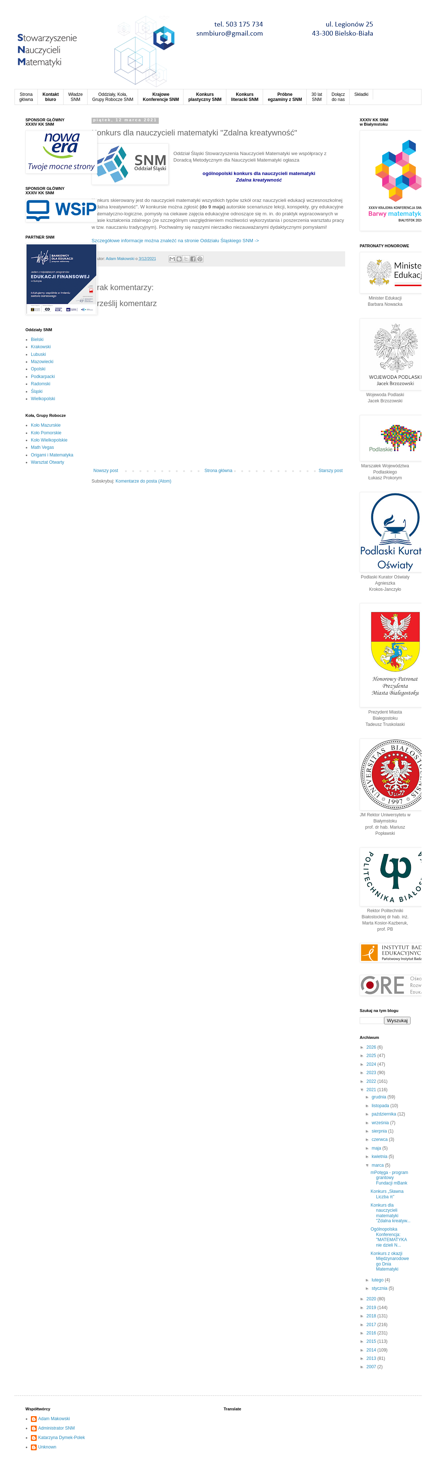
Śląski (37, 391)
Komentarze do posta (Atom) (143, 481)
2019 (372, 1307)
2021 (372, 1089)
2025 (372, 1055)
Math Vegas (42, 447)
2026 (372, 1047)
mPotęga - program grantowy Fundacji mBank (389, 1178)
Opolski (38, 368)
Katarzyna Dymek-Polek (61, 1437)
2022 (372, 1081)
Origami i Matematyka (52, 455)
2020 (372, 1298)
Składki (361, 94)
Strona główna (219, 470)
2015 (372, 1341)
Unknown (47, 1447)
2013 (372, 1358)
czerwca (380, 1139)
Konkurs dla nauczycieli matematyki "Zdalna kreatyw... (391, 1213)
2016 (372, 1333)
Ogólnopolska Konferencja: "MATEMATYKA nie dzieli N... (389, 1237)
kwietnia (380, 1156)
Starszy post (331, 470)
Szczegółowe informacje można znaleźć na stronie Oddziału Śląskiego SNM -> (175, 240)
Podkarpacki (43, 376)
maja (377, 1148)
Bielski (37, 339)
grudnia (379, 1097)
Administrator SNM (56, 1428)
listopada (381, 1105)
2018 (372, 1315)
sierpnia (380, 1131)
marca (378, 1165)
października (384, 1114)
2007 (372, 1366)
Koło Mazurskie (46, 425)
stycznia (380, 1288)
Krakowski (41, 346)
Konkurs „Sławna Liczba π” (387, 1194)
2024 (372, 1064)
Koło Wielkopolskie (49, 440)
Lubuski (38, 354)
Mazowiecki (42, 361)
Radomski (40, 383)
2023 (372, 1072)
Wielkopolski (43, 398)
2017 (372, 1324)
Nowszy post (105, 470)
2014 (372, 1350)
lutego (378, 1280)
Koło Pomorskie (46, 432)
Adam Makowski (54, 1418)
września (381, 1122)
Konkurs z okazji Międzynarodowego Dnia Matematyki (390, 1261)
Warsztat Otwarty (47, 462)
